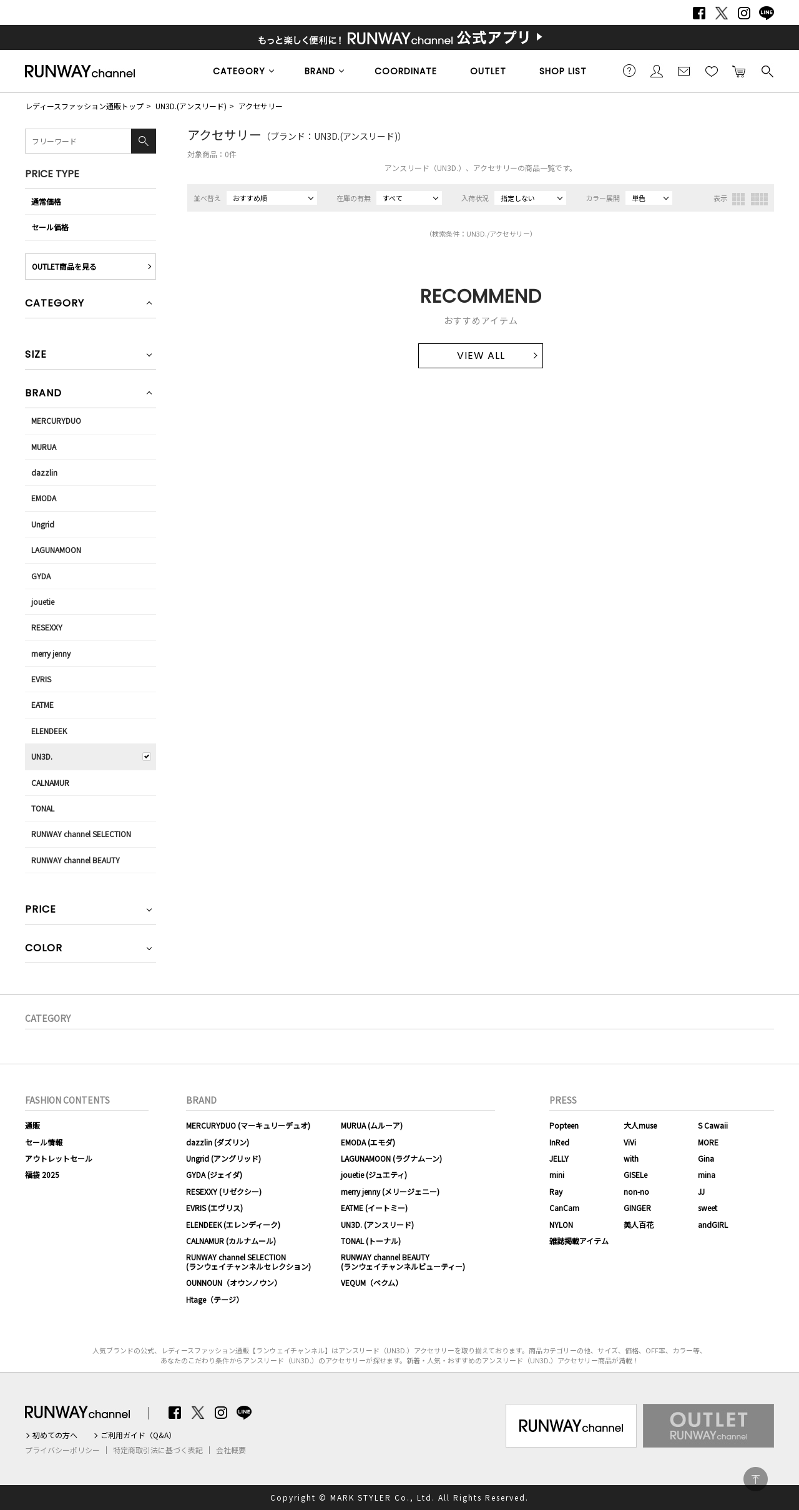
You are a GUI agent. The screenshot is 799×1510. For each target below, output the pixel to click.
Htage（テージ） (214, 1299)
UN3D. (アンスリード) (377, 1224)
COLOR (43, 949)
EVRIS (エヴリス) (214, 1207)
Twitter (721, 13)
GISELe (635, 1174)
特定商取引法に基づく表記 (158, 1450)
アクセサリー (260, 106)
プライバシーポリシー (62, 1450)
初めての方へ (54, 1435)
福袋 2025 (42, 1174)
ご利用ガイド (629, 70)
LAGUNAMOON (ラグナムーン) (391, 1158)
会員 (656, 70)
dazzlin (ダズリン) (217, 1142)
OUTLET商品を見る (64, 266)
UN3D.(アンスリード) (191, 106)
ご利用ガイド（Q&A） (138, 1435)
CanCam (564, 1207)
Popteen (564, 1125)
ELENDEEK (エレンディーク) (233, 1224)
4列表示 (759, 199)
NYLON (561, 1224)
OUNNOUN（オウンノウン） (234, 1282)
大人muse (640, 1125)
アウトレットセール (58, 1158)
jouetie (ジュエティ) (374, 1174)
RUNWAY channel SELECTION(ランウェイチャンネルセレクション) (248, 1261)
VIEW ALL (481, 355)
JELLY (559, 1158)
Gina (706, 1158)
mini (556, 1174)
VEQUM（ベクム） (372, 1282)
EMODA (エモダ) (368, 1142)
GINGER (637, 1207)
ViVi (630, 1142)
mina (706, 1174)
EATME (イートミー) (374, 1207)
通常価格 (46, 201)
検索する (766, 70)
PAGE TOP (755, 1479)
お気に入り (711, 70)
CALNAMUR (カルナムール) (231, 1240)
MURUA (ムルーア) (372, 1125)
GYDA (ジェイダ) (214, 1174)
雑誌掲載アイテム (579, 1240)
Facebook (699, 13)
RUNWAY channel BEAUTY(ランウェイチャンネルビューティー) (403, 1261)
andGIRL (713, 1224)
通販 (32, 1125)
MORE (708, 1142)
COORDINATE (406, 71)
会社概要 (231, 1450)
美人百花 (639, 1224)
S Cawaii (713, 1125)
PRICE (40, 910)
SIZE (36, 355)
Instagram (744, 13)
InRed (559, 1142)
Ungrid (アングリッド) (223, 1158)
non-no (636, 1191)
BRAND (320, 71)
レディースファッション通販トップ (84, 106)
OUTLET (488, 71)
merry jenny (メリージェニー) (390, 1191)
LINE (766, 13)
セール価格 (50, 227)
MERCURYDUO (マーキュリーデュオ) (248, 1125)
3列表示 (738, 199)
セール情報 (43, 1142)
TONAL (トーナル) (371, 1240)
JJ (701, 1191)
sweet (707, 1207)
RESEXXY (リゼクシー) (224, 1191)
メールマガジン (684, 70)
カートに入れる (739, 70)
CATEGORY (239, 71)
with (631, 1158)
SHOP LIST (563, 71)
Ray (555, 1191)
